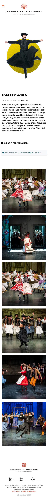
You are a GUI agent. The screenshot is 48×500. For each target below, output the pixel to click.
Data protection (31, 491)
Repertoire (16, 100)
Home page (6, 100)
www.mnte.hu (16, 491)
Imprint (23, 491)
